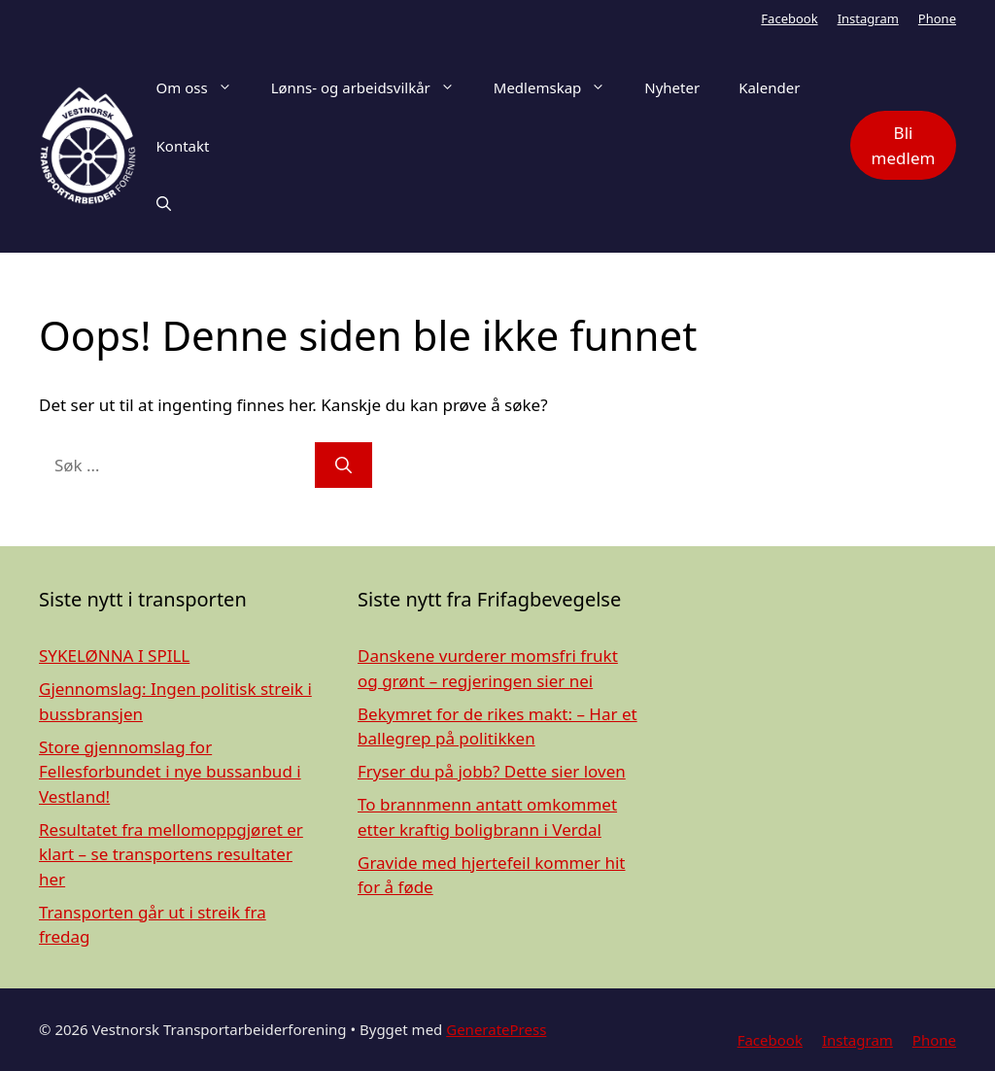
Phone (937, 18)
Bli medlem (904, 145)
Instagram (868, 18)
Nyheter (672, 87)
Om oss (204, 87)
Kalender (769, 87)
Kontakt (183, 145)
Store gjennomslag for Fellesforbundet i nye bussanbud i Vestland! (170, 772)
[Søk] (343, 465)
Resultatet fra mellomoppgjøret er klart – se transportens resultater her (171, 854)
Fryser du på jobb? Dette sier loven (492, 771)
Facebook (789, 18)
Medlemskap (559, 87)
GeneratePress (496, 1029)
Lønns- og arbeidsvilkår (372, 87)
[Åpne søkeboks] (163, 204)
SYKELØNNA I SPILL (114, 655)
